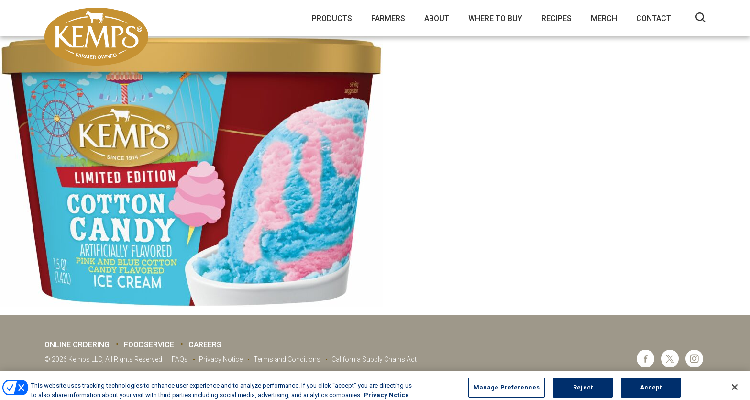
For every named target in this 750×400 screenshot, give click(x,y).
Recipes (556, 18)
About (436, 18)
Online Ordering (77, 344)
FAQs (180, 359)
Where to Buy (495, 18)
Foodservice (149, 344)
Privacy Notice (221, 359)
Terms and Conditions (287, 359)
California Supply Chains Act (374, 359)
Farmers (388, 18)
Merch (604, 18)
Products (332, 18)
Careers (204, 344)
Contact (653, 18)
